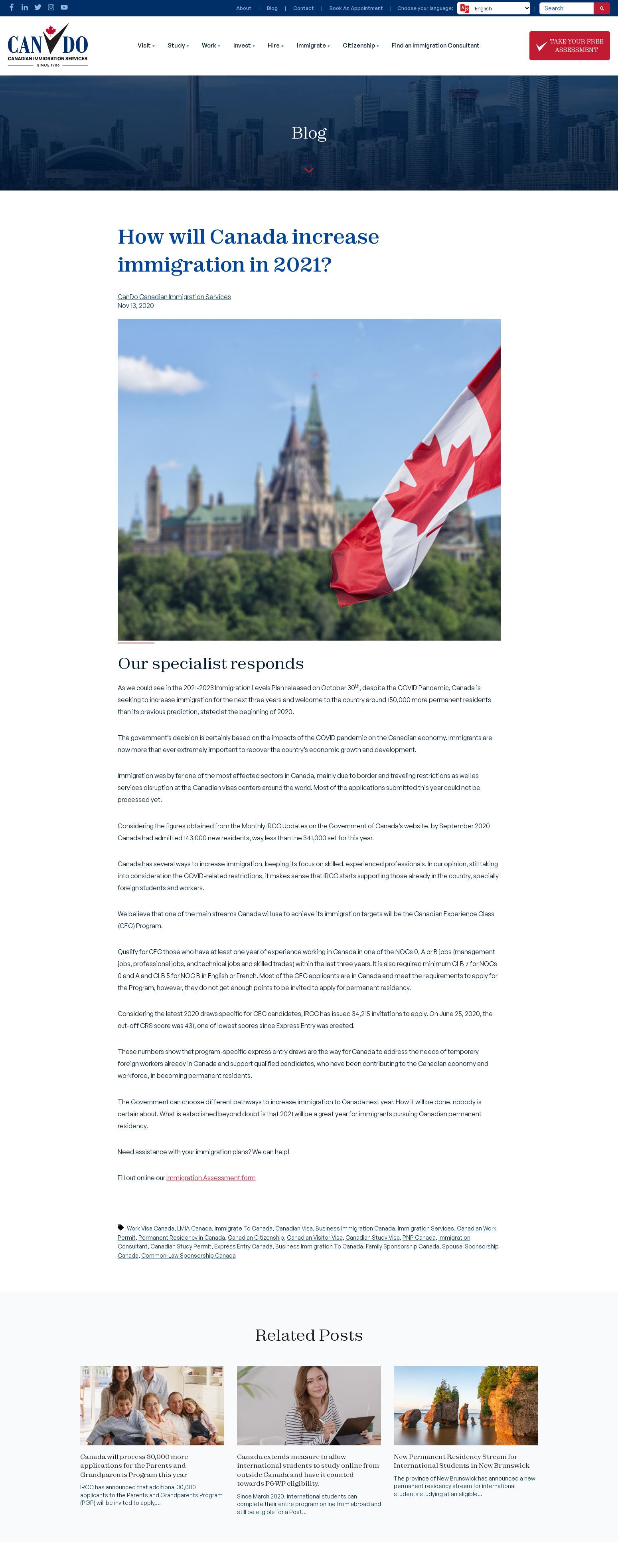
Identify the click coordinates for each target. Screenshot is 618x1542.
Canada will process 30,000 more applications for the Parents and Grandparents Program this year (134, 1465)
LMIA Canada (194, 1228)
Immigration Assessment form (211, 1178)
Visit (144, 45)
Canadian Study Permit (180, 1246)
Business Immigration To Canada (319, 1246)
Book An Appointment (356, 8)
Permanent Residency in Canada (181, 1237)
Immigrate (311, 45)
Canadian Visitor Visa (315, 1237)
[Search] (602, 8)
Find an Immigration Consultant (436, 45)
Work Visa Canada (150, 1228)
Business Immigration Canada (355, 1228)
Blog (272, 8)
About (243, 8)
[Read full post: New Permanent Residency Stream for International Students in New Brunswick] (466, 1443)
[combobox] (566, 8)
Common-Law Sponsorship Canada (188, 1255)
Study (176, 45)
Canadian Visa (294, 1228)
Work (209, 45)
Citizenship (359, 45)
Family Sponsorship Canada (402, 1246)
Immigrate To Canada (243, 1228)
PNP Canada (419, 1237)
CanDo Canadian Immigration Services (174, 297)
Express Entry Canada (243, 1246)
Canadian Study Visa (373, 1237)
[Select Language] (493, 8)
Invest (242, 45)
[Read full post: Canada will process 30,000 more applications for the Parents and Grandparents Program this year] (152, 1443)
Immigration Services (426, 1228)
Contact (303, 8)
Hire (274, 45)
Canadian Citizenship (256, 1237)
